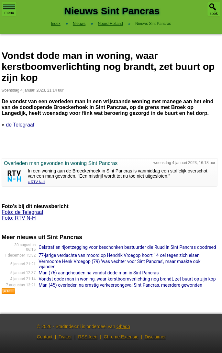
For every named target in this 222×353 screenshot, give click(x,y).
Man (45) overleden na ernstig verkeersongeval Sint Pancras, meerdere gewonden (120, 285)
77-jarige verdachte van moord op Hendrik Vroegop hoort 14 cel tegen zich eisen (119, 255)
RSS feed (87, 336)
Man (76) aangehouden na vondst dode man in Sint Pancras (99, 272)
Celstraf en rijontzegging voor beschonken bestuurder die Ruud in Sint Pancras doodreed (127, 247)
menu (9, 10)
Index (55, 23)
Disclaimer (155, 336)
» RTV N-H (36, 182)
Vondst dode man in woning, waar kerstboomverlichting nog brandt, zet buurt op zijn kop (127, 278)
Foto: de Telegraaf (22, 212)
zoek (214, 13)
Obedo (123, 326)
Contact (44, 336)
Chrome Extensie (121, 336)
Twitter (65, 336)
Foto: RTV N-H (19, 218)
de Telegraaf (20, 124)
